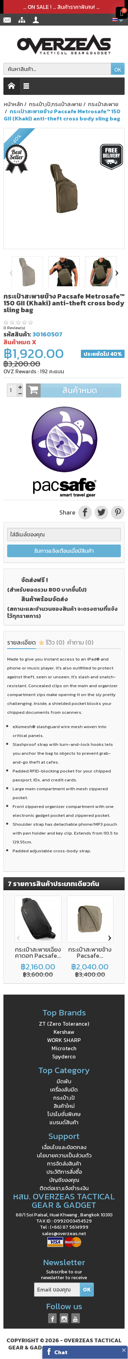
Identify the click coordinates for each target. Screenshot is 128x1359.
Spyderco (64, 1056)
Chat (61, 1352)
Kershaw (64, 1032)
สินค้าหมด (73, 390)
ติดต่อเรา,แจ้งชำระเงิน (64, 1188)
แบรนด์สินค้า (64, 1122)
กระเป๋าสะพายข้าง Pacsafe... (90, 952)
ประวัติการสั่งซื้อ (64, 1172)
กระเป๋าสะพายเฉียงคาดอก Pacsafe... (38, 952)
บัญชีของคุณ (64, 1180)
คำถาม (80, 642)
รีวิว (52, 642)
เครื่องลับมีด (64, 1089)
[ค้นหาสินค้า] (57, 69)
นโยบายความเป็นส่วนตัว (64, 1155)
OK (118, 70)
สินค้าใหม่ (64, 1106)
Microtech (64, 1048)
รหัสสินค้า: (17, 334)
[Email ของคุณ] (57, 1290)
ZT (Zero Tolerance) (64, 1024)
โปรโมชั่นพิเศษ (64, 1114)
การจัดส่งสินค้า (64, 1163)
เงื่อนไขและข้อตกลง (64, 1147)
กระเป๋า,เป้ (64, 1098)
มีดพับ (64, 1081)
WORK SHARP (64, 1040)
